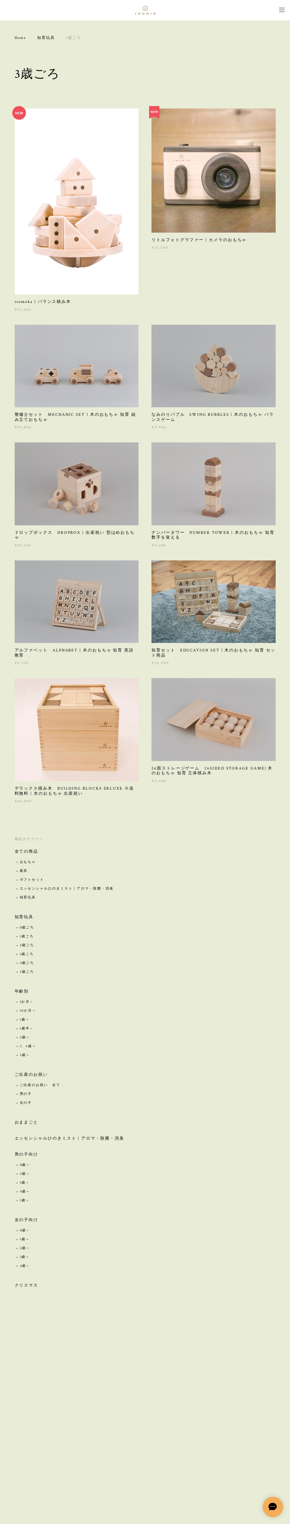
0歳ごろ (27, 928)
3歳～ (25, 1184)
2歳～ (25, 1038)
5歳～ (25, 1056)
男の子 (26, 1095)
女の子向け (27, 1220)
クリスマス (27, 1286)
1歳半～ (27, 1029)
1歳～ (25, 1021)
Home (21, 37)
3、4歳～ (28, 1047)
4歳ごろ (27, 964)
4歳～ (25, 1192)
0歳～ (25, 1166)
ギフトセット (32, 881)
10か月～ (28, 1012)
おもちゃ (28, 863)
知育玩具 (46, 37)
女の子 (26, 1104)
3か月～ (27, 1003)
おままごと (27, 1123)
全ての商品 (27, 852)
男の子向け (27, 1155)
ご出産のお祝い (31, 1075)
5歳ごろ (27, 973)
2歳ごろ (27, 946)
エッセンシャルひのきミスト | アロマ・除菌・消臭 (67, 890)
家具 (24, 872)
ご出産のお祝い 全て (40, 1086)
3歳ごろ (27, 955)
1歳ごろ (27, 937)
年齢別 (22, 992)
